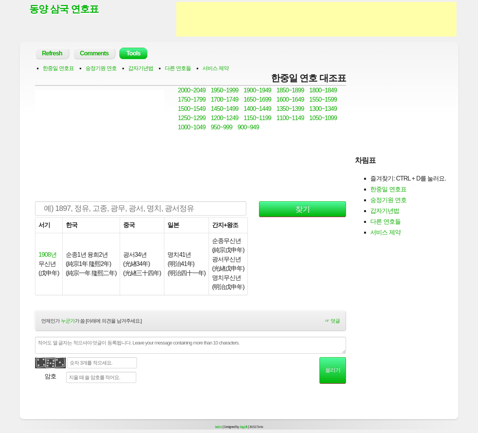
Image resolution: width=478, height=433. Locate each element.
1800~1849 (323, 90)
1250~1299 (192, 118)
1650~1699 (257, 99)
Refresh (52, 53)
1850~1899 (290, 90)
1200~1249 (225, 118)
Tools (133, 53)
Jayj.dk (243, 427)
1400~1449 (257, 108)
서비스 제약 (215, 68)
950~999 (221, 127)
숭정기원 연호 (101, 68)
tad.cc (218, 427)
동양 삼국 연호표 (64, 8)
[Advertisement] (316, 19)
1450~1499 (225, 108)
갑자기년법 (140, 68)
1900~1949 (257, 90)
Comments (94, 53)
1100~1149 (290, 118)
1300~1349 (323, 108)
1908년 (47, 254)
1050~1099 (323, 118)
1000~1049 (192, 127)
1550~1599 (323, 99)
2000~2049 (192, 90)
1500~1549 (192, 108)
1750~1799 (192, 99)
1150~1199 (257, 118)
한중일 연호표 (58, 68)
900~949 (248, 127)
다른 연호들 (178, 68)
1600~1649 (290, 99)
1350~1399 (290, 108)
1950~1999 (225, 90)
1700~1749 (225, 99)
